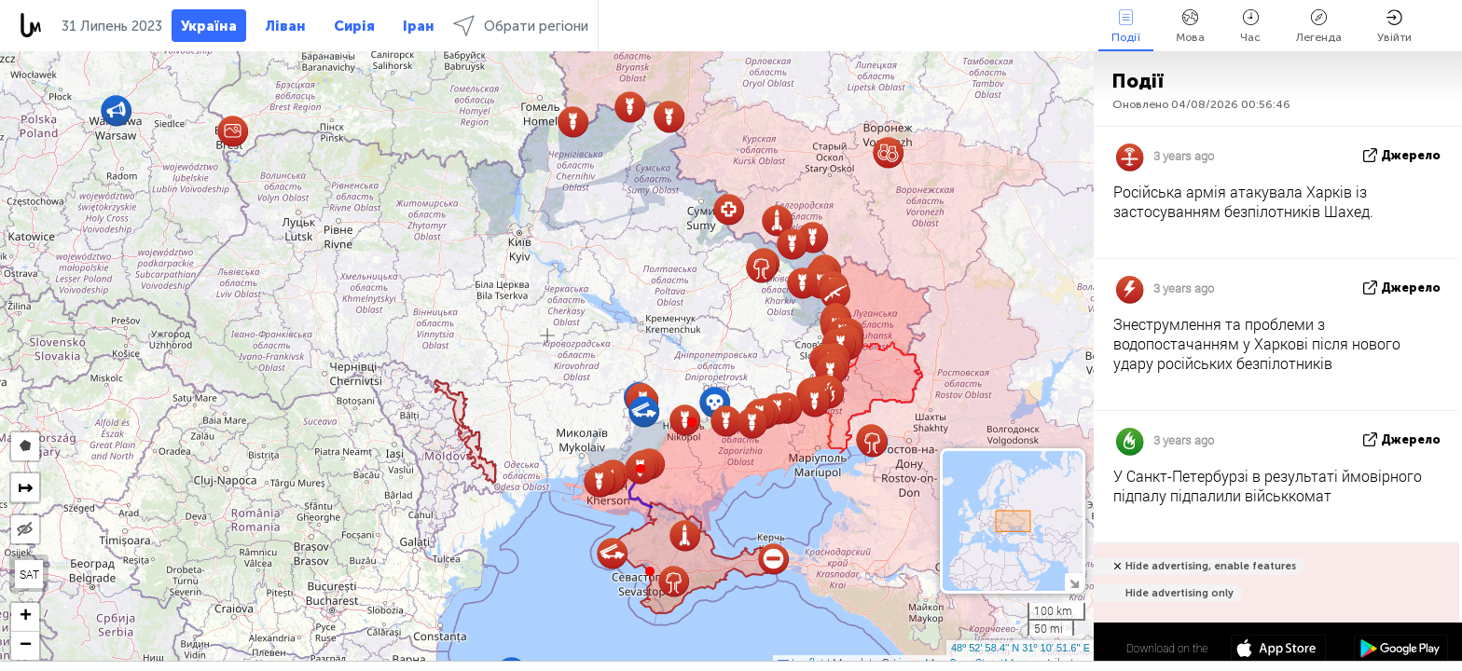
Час (1250, 26)
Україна (209, 26)
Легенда (1319, 26)
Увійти (1394, 26)
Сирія (354, 26)
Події (1125, 26)
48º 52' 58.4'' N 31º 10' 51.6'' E (1020, 647)
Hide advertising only (1179, 593)
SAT (29, 574)
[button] (692, 422)
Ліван (285, 26)
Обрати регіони (520, 25)
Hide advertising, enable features (1210, 566)
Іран (418, 26)
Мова (1190, 26)
